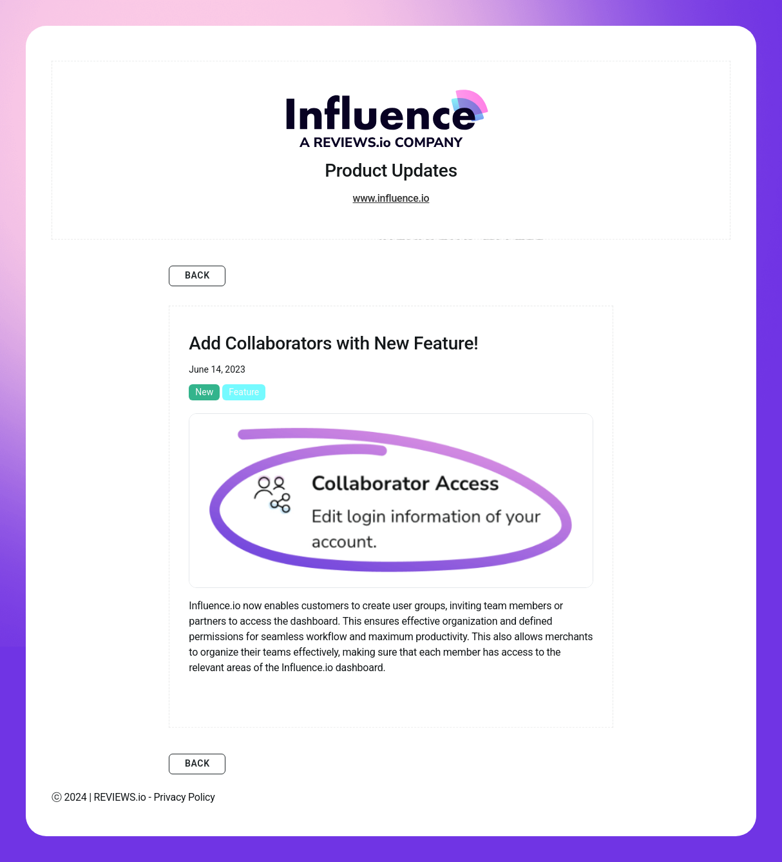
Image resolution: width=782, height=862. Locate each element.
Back (197, 275)
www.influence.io (391, 198)
